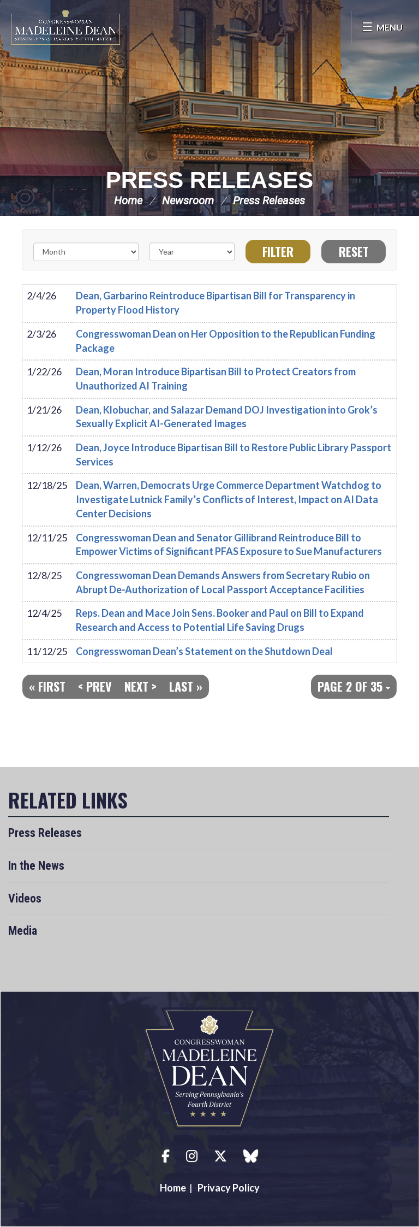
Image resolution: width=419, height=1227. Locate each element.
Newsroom (188, 200)
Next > (140, 686)
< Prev (95, 686)
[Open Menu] (382, 27)
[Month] (86, 252)
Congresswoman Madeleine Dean (65, 27)
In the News (36, 865)
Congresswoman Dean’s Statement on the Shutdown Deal (204, 651)
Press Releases (209, 180)
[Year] (191, 252)
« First (47, 686)
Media (22, 930)
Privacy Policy (228, 1188)
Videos (24, 898)
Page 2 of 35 (354, 686)
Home (128, 200)
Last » (185, 686)
